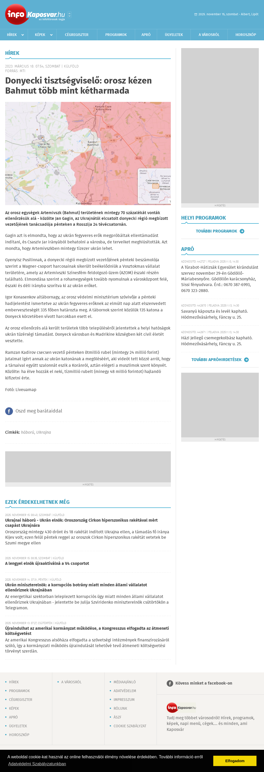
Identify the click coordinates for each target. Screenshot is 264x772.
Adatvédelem (125, 691)
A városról (209, 35)
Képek (40, 35)
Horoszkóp (246, 35)
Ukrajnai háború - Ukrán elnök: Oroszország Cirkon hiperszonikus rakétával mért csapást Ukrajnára (81, 523)
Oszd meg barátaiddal (39, 411)
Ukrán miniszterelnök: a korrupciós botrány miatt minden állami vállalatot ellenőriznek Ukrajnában (76, 588)
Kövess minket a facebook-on (203, 683)
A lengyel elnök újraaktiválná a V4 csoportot (47, 563)
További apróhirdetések (216, 359)
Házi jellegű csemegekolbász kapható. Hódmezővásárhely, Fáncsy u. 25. (217, 341)
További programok (216, 231)
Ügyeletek (174, 35)
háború (27, 432)
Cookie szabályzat (130, 726)
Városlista (69, 14)
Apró (146, 35)
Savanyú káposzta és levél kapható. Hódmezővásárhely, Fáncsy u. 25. (214, 314)
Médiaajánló (125, 682)
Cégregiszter (77, 35)
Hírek (12, 35)
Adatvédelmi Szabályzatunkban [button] (37, 764)
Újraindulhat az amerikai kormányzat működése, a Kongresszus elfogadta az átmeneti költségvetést (87, 631)
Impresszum (124, 700)
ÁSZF (117, 717)
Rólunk (120, 708)
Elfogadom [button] (235, 761)
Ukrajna (43, 432)
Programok (116, 35)
